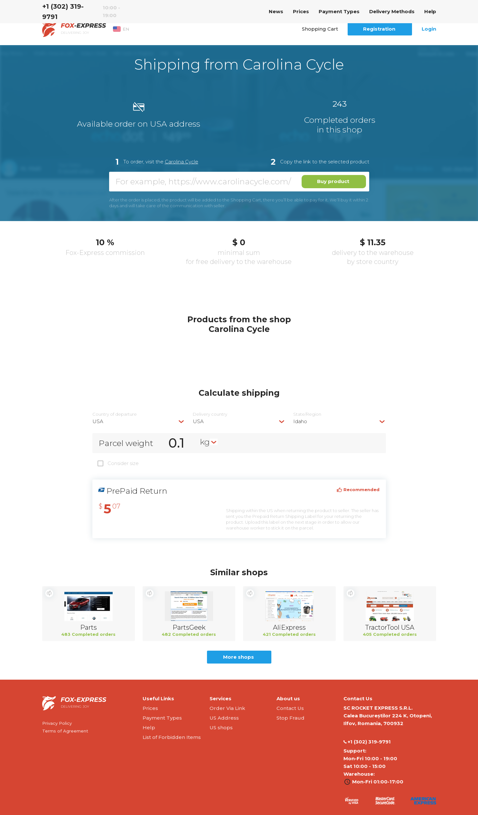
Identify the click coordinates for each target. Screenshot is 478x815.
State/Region (307, 414)
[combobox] (138, 421)
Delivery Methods (392, 11)
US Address (224, 718)
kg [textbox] (205, 442)
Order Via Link (227, 708)
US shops (221, 727)
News (276, 11)
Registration (379, 29)
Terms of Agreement (65, 730)
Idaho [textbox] (300, 421)
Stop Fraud (290, 718)
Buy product (333, 181)
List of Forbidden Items (172, 737)
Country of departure (114, 414)
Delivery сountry (210, 414)
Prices (301, 11)
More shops (238, 657)
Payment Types (339, 11)
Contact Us (290, 708)
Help (430, 11)
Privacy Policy (57, 723)
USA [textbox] (97, 421)
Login (429, 29)
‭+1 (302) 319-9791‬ (63, 12)
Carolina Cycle (181, 162)
